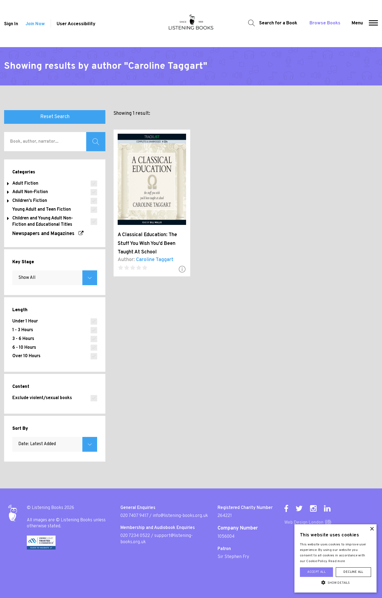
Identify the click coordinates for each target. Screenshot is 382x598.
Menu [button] (357, 23)
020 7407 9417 (134, 516)
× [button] (372, 529)
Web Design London (303, 522)
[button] (373, 23)
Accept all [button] (316, 572)
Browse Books (324, 23)
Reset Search (55, 117)
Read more (336, 561)
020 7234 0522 (135, 536)
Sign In (11, 24)
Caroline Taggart (154, 260)
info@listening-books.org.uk (180, 516)
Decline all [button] (353, 572)
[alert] (335, 558)
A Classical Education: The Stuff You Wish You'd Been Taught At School (147, 243)
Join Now (35, 24)
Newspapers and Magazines (47, 234)
